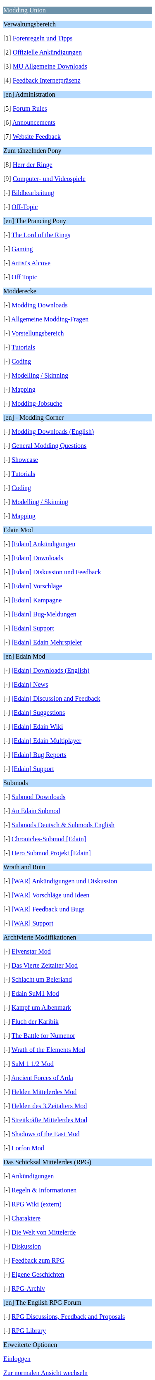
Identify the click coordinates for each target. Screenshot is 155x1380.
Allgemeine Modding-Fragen (49, 319)
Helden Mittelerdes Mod (44, 1091)
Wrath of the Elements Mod (48, 1049)
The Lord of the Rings (41, 234)
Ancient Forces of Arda (42, 1077)
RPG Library (29, 1330)
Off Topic (24, 277)
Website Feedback (36, 136)
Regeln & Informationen (44, 1190)
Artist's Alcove (30, 262)
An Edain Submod (35, 810)
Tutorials (23, 347)
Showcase (25, 459)
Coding (21, 361)
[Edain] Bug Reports (39, 754)
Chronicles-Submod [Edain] (49, 838)
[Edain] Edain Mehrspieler (47, 642)
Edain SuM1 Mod (35, 993)
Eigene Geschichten (38, 1274)
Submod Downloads (38, 796)
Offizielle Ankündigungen (47, 52)
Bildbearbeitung (33, 192)
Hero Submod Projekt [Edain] (51, 853)
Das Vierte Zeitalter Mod (45, 965)
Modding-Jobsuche (37, 403)
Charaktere (26, 1218)
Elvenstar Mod (31, 951)
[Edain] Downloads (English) (50, 670)
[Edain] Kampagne (37, 600)
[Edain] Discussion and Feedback (56, 698)
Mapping (24, 389)
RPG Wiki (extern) (37, 1204)
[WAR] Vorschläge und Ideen (50, 895)
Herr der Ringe (32, 164)
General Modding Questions (49, 445)
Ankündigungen (32, 1176)
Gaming (22, 248)
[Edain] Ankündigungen (43, 543)
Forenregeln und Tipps (43, 38)
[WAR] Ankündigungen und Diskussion (64, 881)
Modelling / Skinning (40, 375)
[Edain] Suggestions (38, 712)
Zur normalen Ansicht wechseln (45, 1372)
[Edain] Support (33, 628)
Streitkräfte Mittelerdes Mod (49, 1119)
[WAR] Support (32, 923)
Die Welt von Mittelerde (44, 1232)
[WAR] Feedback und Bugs (48, 909)
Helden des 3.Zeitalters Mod (49, 1105)
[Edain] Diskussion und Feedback (56, 572)
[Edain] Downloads (37, 558)
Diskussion (26, 1246)
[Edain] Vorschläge (37, 586)
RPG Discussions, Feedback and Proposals (68, 1316)
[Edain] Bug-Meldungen (44, 614)
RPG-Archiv (28, 1288)
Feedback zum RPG (38, 1260)
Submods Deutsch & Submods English (63, 824)
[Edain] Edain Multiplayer (46, 740)
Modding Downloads (40, 305)
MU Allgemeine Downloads (50, 66)
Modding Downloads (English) (53, 431)
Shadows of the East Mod (45, 1133)
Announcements (33, 122)
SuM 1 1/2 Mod (33, 1063)
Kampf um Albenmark (41, 1007)
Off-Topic (25, 206)
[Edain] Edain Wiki (37, 726)
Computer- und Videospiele (49, 178)
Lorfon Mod (28, 1148)
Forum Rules (30, 108)
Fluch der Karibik (35, 1021)
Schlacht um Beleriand (42, 979)
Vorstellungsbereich (38, 333)
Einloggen (17, 1358)
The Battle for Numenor (43, 1035)
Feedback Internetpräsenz (47, 80)
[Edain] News (30, 684)
